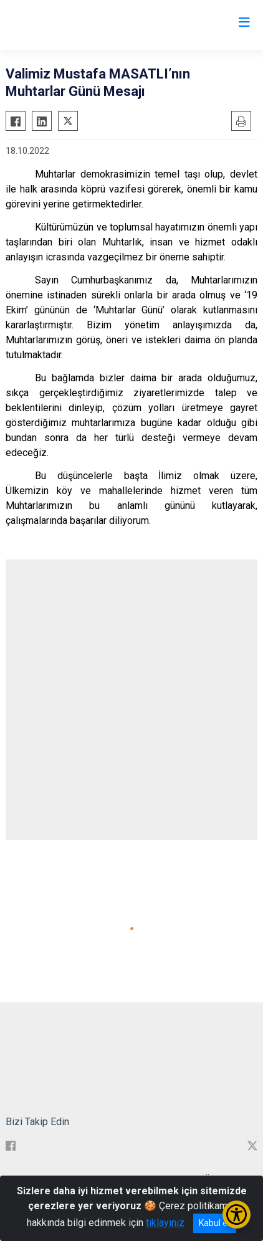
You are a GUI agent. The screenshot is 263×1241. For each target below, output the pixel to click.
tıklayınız (165, 1223)
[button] (131, 928)
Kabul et (215, 1223)
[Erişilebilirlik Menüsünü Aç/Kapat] (236, 1215)
